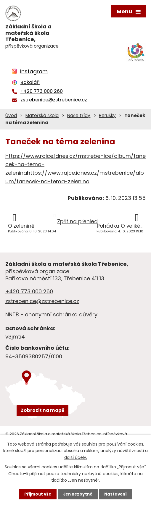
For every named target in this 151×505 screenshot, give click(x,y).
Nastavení (117, 494)
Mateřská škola (42, 115)
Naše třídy (78, 115)
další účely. (75, 457)
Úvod (11, 115)
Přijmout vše (36, 494)
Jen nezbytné (77, 494)
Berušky (107, 115)
